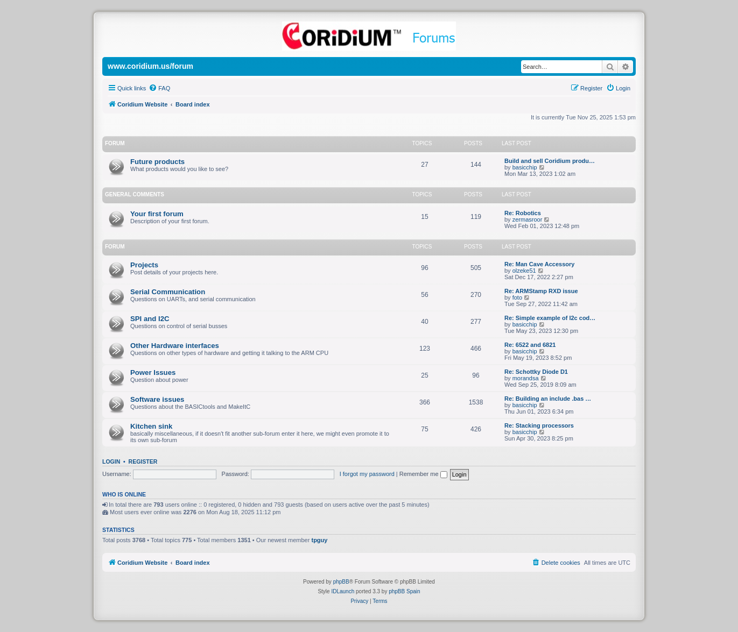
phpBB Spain (404, 591)
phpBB (341, 582)
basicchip (524, 167)
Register (143, 461)
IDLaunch (342, 591)
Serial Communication (167, 292)
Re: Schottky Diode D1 (536, 371)
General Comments (134, 194)
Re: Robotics (522, 213)
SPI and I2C (150, 319)
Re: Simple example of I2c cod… (549, 318)
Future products (157, 162)
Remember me (423, 474)
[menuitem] (159, 88)
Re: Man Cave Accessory (539, 264)
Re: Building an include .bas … (547, 398)
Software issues (157, 399)
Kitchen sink (151, 426)
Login (111, 461)
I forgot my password (367, 474)
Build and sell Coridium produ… (549, 161)
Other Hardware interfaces (174, 346)
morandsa (525, 378)
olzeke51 (524, 270)
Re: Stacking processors (539, 425)
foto (517, 297)
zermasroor (527, 219)
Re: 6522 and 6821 (530, 345)
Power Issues (152, 372)
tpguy (319, 540)
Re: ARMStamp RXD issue (541, 291)
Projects (144, 265)
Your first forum (157, 214)
